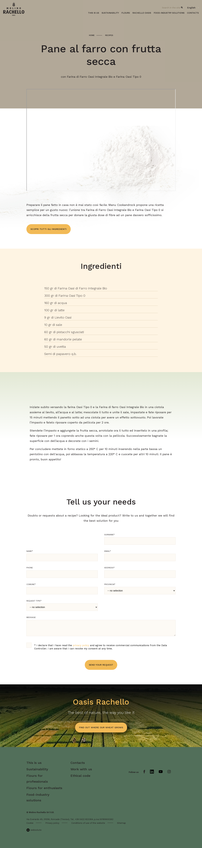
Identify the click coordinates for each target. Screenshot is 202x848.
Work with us (81, 769)
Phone (29, 568)
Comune (31, 584)
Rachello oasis (141, 13)
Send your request (101, 664)
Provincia (109, 584)
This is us (93, 13)
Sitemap (121, 823)
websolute (34, 830)
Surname (109, 535)
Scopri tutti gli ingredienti (48, 229)
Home (92, 35)
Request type (34, 601)
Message (31, 617)
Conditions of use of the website (88, 823)
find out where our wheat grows (101, 727)
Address (109, 568)
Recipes (109, 35)
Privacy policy (52, 823)
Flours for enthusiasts (44, 788)
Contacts (193, 13)
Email (107, 551)
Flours (125, 13)
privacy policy (81, 645)
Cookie (29, 823)
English (191, 7)
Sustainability (110, 13)
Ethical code (80, 776)
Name (29, 551)
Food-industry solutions (169, 13)
